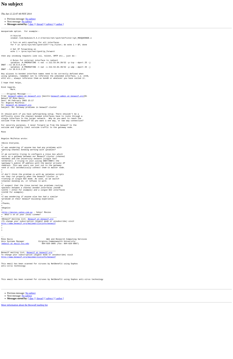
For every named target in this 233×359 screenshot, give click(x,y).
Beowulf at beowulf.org (40, 256)
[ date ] (31, 24)
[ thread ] (39, 24)
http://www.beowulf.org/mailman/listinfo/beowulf (28, 262)
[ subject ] (49, 24)
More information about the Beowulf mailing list (24, 356)
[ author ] (59, 24)
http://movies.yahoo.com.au (17, 248)
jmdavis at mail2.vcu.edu (15, 286)
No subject (30, 19)
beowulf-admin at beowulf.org (24, 109)
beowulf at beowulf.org (18, 120)
